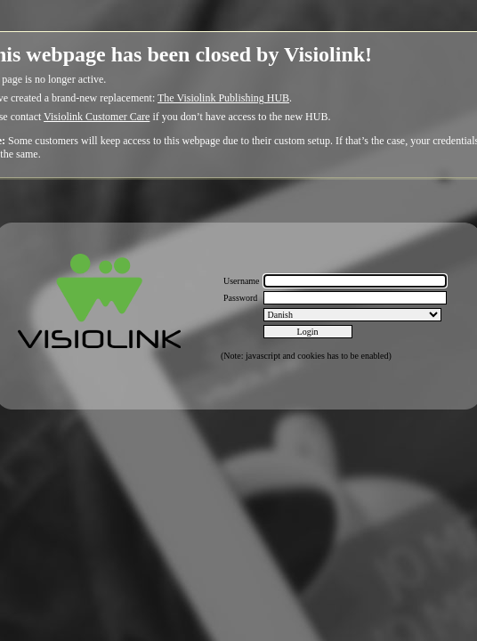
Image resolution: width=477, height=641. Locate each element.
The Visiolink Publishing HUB (223, 98)
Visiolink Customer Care (97, 116)
